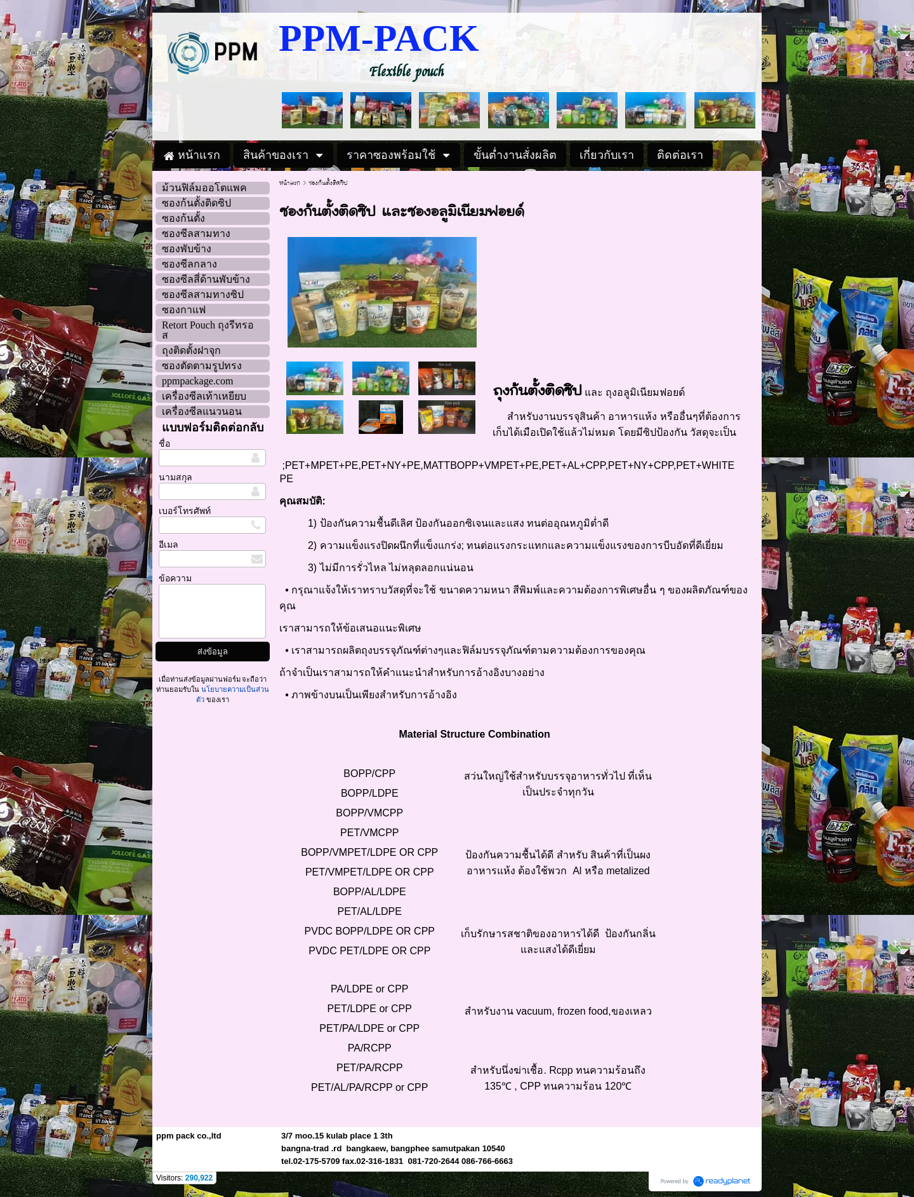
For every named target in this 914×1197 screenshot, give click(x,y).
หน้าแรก (289, 183)
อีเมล (168, 545)
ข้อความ (175, 578)
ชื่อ (164, 444)
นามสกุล (175, 477)
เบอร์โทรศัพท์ (185, 511)
